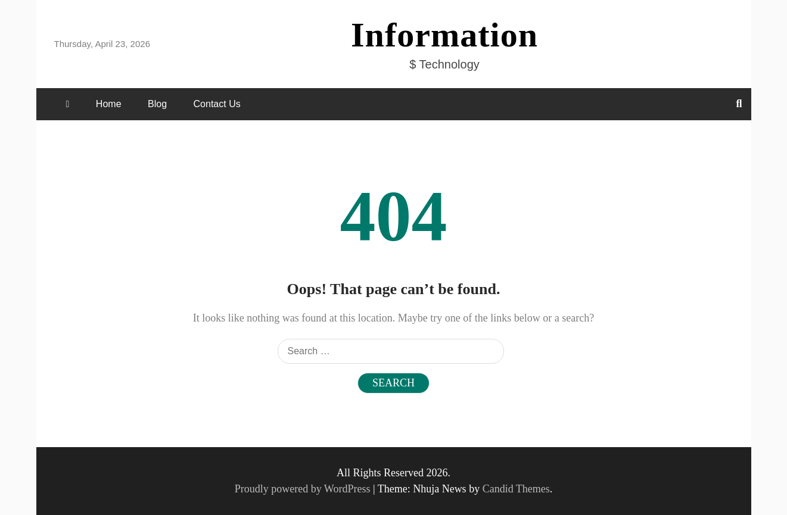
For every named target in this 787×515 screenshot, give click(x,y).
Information (444, 34)
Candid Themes (516, 489)
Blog (157, 104)
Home (109, 104)
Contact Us (217, 104)
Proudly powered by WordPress (304, 489)
